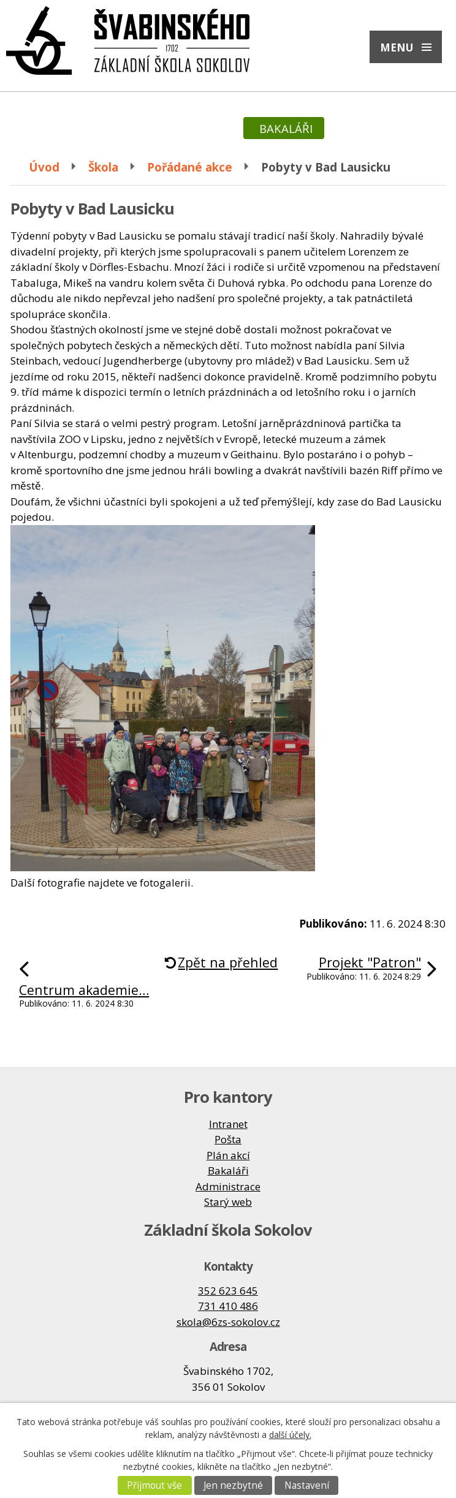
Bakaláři (228, 1170)
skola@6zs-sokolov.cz (228, 1322)
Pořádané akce (189, 167)
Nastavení (306, 1485)
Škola (103, 167)
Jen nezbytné (233, 1485)
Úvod (44, 167)
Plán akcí (228, 1155)
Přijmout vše (154, 1485)
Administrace (228, 1186)
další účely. (290, 1434)
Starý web (228, 1202)
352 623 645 (228, 1291)
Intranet (228, 1124)
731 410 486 (228, 1306)
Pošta (228, 1139)
